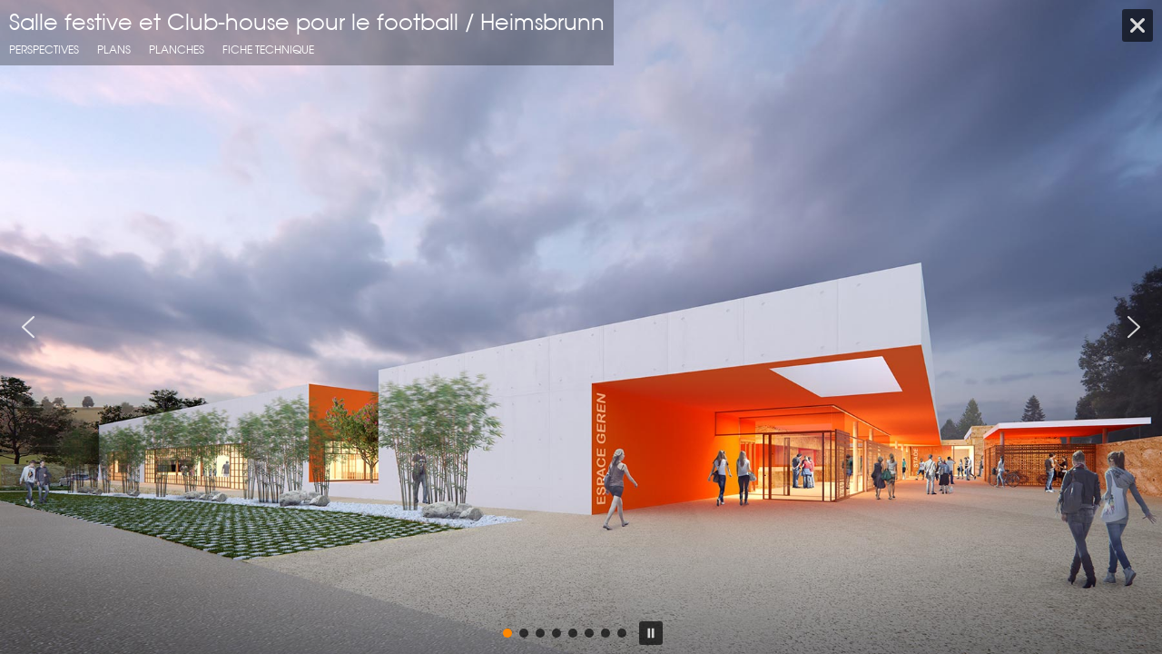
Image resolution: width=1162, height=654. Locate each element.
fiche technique (268, 49)
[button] (28, 327)
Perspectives (44, 49)
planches (176, 49)
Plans (114, 49)
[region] (581, 327)
